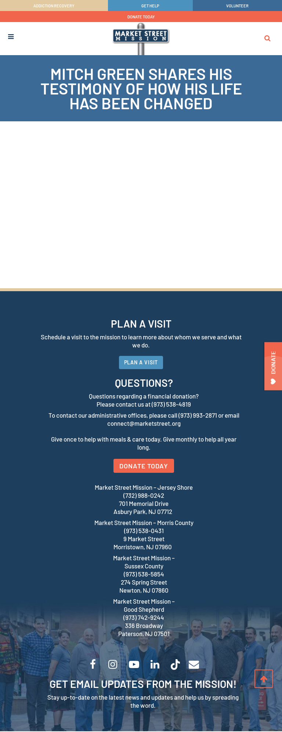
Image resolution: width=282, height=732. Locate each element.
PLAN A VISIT (141, 363)
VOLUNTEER (237, 5)
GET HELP (150, 5)
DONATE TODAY (141, 16)
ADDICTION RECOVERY (54, 5)
